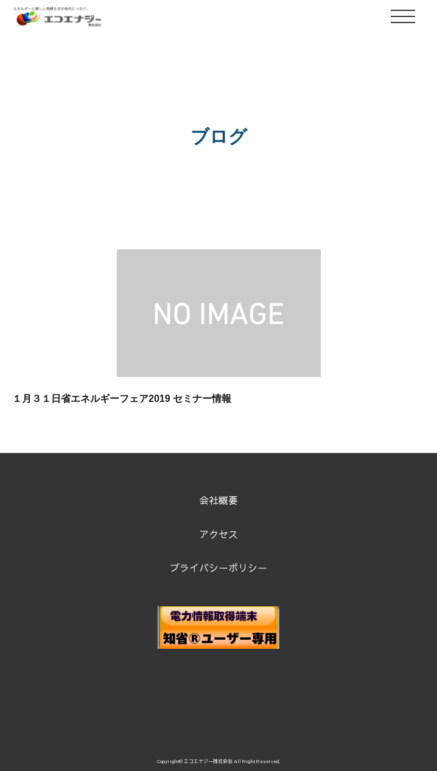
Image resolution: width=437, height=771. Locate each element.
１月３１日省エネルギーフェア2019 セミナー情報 (121, 398)
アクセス (218, 534)
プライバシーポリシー (218, 567)
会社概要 (218, 500)
